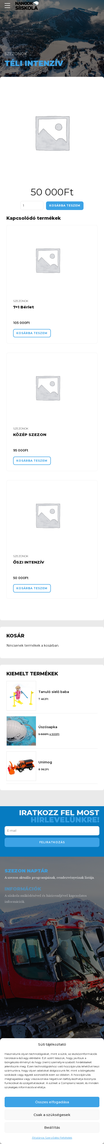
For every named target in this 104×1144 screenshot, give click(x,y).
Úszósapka (47, 728)
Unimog (45, 763)
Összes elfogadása (52, 1102)
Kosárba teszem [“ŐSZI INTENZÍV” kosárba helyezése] (33, 589)
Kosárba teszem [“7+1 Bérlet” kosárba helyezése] (33, 333)
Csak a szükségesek (52, 1115)
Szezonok (16, 53)
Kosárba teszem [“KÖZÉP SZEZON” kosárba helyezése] (33, 461)
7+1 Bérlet (23, 307)
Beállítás (52, 1127)
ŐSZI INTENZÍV (28, 563)
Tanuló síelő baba (53, 693)
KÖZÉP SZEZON (29, 435)
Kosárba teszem (64, 205)
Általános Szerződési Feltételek (52, 1137)
